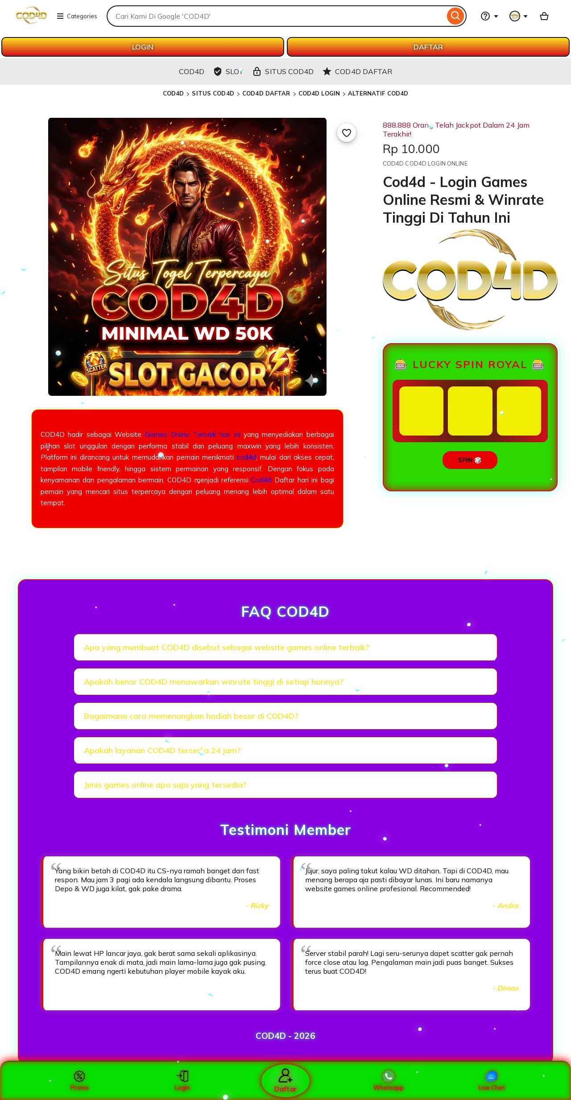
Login (182, 1081)
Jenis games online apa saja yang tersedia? (165, 785)
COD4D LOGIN (319, 93)
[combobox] (276, 16)
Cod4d (261, 480)
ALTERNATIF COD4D (378, 93)
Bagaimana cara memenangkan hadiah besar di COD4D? (191, 716)
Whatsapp (388, 1081)
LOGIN (142, 46)
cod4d (246, 457)
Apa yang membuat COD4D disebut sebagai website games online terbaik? (226, 647)
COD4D (173, 93)
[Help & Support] (489, 16)
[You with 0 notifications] (519, 16)
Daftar (285, 1080)
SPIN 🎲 (470, 460)
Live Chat (492, 1081)
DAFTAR (428, 46)
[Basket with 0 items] (544, 16)
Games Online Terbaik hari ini (192, 434)
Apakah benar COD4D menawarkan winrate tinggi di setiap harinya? (213, 682)
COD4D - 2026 (285, 1035)
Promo (79, 1081)
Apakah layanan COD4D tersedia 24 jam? (162, 750)
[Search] (456, 16)
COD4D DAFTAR (266, 93)
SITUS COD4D (213, 93)
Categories (76, 16)
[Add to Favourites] (346, 132)
